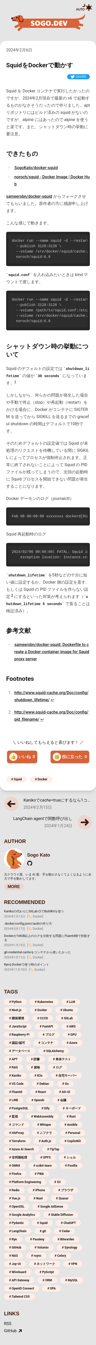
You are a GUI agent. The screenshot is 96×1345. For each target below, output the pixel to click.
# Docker (41, 779)
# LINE (13, 1100)
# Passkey (37, 1239)
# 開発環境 (16, 1018)
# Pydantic (16, 1223)
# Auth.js (45, 1141)
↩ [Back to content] (52, 699)
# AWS (71, 1026)
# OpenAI (37, 1100)
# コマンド (16, 1125)
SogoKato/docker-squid (36, 167)
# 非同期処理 (18, 1157)
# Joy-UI (15, 1264)
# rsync (36, 1255)
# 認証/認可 (17, 1043)
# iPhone (39, 1190)
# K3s (38, 1075)
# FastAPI (46, 1026)
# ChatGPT (68, 1223)
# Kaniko (15, 1075)
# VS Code (16, 1084)
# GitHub (15, 1247)
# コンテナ (45, 1043)
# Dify (45, 1108)
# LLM (71, 1002)
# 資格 (35, 1067)
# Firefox (15, 1174)
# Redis (14, 1190)
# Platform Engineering (25, 1182)
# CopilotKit (73, 1141)
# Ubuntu (66, 1010)
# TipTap (53, 1149)
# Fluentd (15, 1092)
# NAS (13, 1255)
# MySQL (71, 1280)
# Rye (13, 1239)
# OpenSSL (17, 1206)
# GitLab (67, 1018)
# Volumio (42, 1247)
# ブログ (49, 1034)
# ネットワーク (44, 1264)
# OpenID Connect (21, 1288)
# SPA (51, 1288)
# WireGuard (17, 1272)
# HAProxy (16, 1133)
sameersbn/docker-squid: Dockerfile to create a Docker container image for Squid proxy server (51, 651)
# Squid (16, 779)
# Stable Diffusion (60, 1215)
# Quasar (62, 1198)
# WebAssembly (42, 1116)
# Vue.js (14, 1198)
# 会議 (62, 1100)
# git (43, 1231)
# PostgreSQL (18, 1108)
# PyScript (47, 1272)
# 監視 (13, 1116)
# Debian (43, 1084)
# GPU (72, 1034)
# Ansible (71, 1125)
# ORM (47, 1280)
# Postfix (71, 1165)
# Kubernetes (44, 1002)
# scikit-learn (43, 1165)
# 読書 (35, 1059)
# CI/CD (42, 1018)
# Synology (69, 1247)
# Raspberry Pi (19, 1034)
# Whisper (44, 1125)
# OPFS (45, 1157)
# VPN (72, 1264)
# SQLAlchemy (54, 1051)
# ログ (57, 1067)
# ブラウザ (65, 1190)
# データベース (19, 1051)
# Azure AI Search (21, 1149)
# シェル (70, 1157)
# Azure (72, 1043)
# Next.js (15, 1010)
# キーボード (72, 1108)
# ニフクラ (44, 1133)
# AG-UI (64, 1092)
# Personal (72, 1133)
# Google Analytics (22, 1215)
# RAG (13, 1067)
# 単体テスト (62, 1059)
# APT (13, 1059)
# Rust (71, 1116)
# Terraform (17, 1141)
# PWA (39, 1174)
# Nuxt (38, 1198)
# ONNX (14, 1165)
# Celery (60, 1255)
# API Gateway (19, 1280)
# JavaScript (18, 1026)
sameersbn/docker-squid (29, 196)
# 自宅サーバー (66, 1075)
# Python (15, 1002)
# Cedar (64, 1231)
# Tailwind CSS (19, 1296)
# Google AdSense (50, 1206)
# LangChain (18, 1231)
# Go (65, 1084)
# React (40, 1092)
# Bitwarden (66, 1239)
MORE (14, 886)
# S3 (57, 1182)
